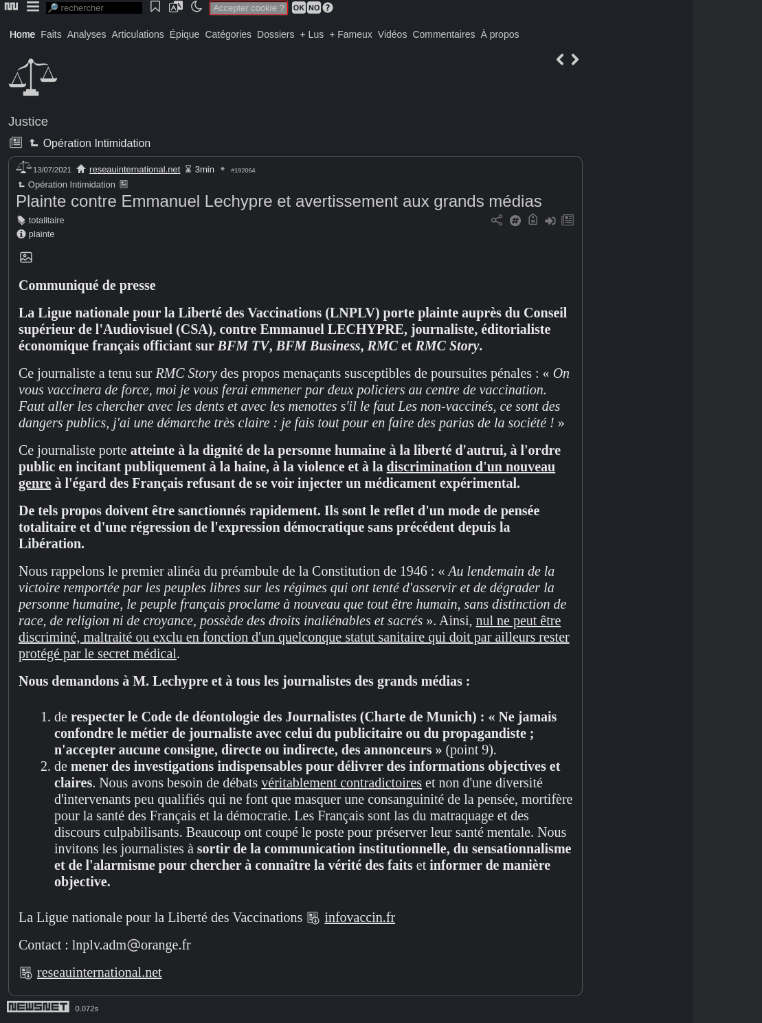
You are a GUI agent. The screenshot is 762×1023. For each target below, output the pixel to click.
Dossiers (275, 34)
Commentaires (443, 34)
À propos (499, 34)
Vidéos (392, 34)
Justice (28, 121)
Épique (185, 34)
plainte (42, 234)
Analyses (87, 34)
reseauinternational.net (134, 169)
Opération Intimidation (88, 143)
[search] (94, 7)
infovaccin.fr (359, 917)
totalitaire (47, 220)
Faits (51, 34)
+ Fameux (350, 34)
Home (22, 34)
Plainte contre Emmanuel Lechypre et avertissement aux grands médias (279, 201)
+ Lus (312, 34)
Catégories (228, 34)
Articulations (138, 34)
